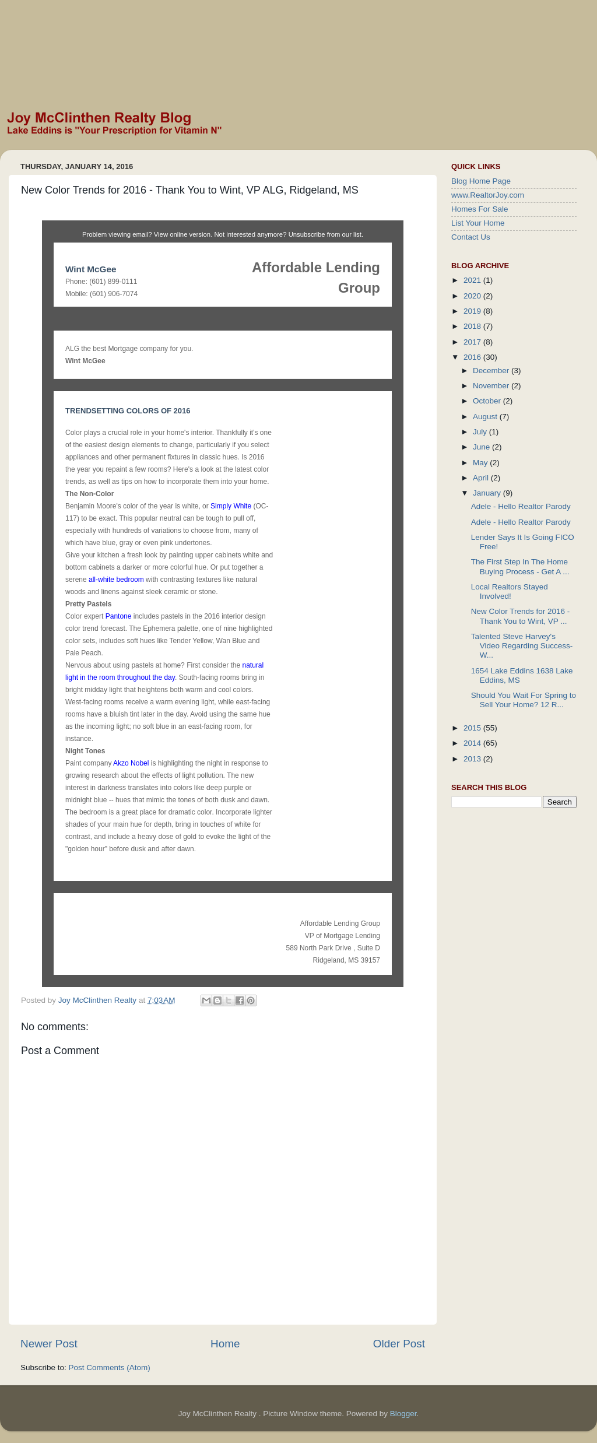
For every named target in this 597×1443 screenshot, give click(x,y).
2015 (473, 728)
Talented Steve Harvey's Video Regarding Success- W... (522, 645)
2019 (473, 311)
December (492, 370)
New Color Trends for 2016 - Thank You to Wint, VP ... (520, 616)
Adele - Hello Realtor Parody (521, 506)
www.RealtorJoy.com (487, 195)
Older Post (399, 1343)
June (482, 447)
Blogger (403, 1413)
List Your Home (478, 223)
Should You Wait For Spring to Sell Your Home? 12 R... (523, 700)
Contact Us (470, 237)
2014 (473, 743)
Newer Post (49, 1343)
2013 (473, 758)
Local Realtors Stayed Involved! (509, 591)
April (482, 477)
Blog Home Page (481, 181)
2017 (473, 342)
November (492, 385)
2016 (473, 357)
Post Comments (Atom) (109, 1367)
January (488, 493)
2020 (473, 296)
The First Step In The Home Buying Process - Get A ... (520, 566)
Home (225, 1343)
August (486, 416)
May (481, 462)
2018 (473, 326)
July (481, 431)
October (488, 400)
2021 (473, 280)
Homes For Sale (479, 209)
